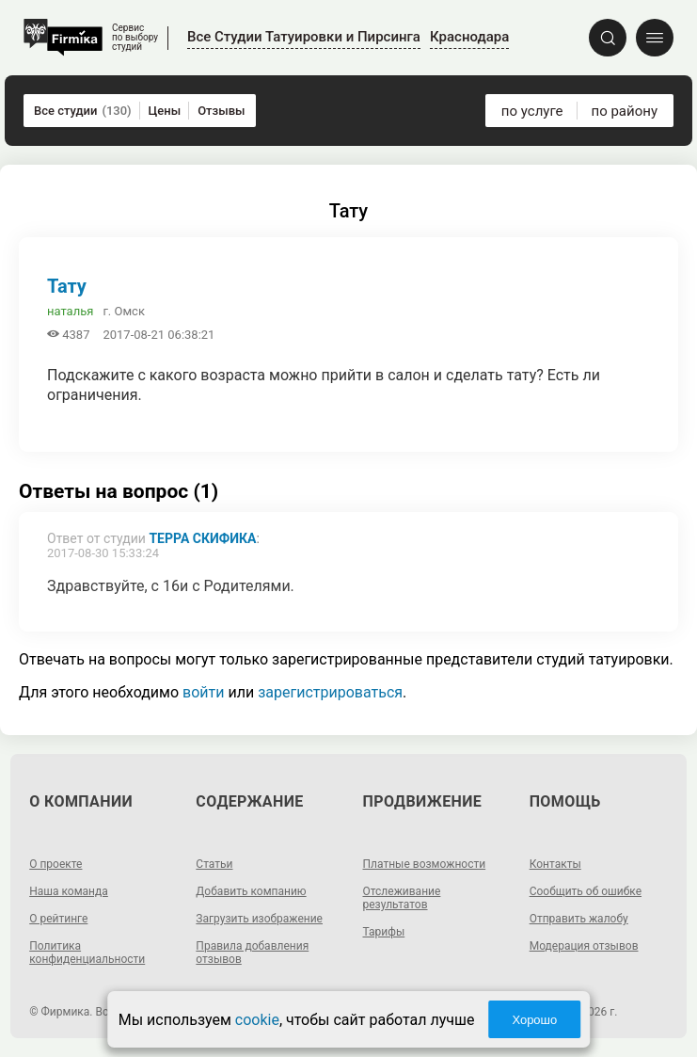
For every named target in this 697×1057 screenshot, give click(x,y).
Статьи (214, 864)
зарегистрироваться (330, 692)
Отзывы (221, 111)
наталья (70, 311)
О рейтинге (58, 918)
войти (203, 692)
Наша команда (68, 891)
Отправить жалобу (579, 918)
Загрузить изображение (259, 918)
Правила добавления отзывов (252, 952)
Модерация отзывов (584, 946)
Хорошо (534, 1020)
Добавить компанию (251, 891)
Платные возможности (424, 864)
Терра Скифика (202, 538)
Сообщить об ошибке (586, 891)
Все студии (83, 111)
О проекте (55, 864)
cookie (257, 1020)
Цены (165, 111)
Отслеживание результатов (402, 898)
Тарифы (384, 931)
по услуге (532, 111)
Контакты (555, 864)
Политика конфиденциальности (87, 952)
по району (624, 111)
